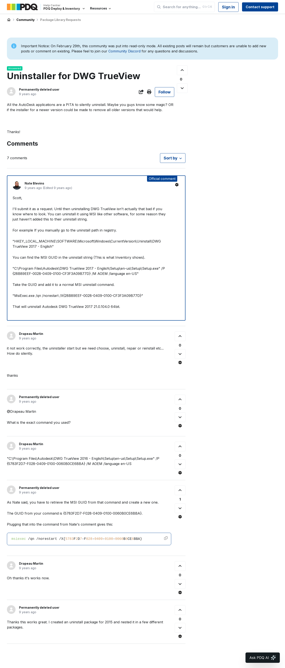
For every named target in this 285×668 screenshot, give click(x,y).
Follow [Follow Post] (164, 92)
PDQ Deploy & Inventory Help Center (9, 20)
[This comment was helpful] (180, 336)
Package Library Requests (60, 20)
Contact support (260, 7)
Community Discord (124, 51)
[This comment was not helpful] (180, 354)
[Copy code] (165, 538)
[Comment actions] (177, 185)
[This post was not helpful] (182, 88)
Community (25, 20)
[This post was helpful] (182, 70)
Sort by (170, 158)
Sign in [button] (228, 7)
